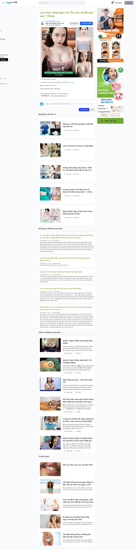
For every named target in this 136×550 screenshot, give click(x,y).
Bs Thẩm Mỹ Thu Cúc (53, 21)
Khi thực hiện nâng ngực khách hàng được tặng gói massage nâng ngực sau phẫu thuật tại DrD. (78, 400)
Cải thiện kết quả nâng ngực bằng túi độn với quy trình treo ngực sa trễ (78, 483)
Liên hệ (10, 82)
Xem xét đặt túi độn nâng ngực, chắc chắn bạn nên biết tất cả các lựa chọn (78, 501)
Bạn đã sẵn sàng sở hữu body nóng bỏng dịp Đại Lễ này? (77, 212)
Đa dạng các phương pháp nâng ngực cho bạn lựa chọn (76, 518)
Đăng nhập (118, 3)
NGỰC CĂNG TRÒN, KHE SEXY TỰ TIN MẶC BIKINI (77, 361)
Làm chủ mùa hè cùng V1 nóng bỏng (78, 146)
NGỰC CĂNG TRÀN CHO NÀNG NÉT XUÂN (78, 342)
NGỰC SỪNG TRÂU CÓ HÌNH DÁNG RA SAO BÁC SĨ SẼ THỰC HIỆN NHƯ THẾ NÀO (78, 439)
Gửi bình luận (84, 109)
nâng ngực (71, 82)
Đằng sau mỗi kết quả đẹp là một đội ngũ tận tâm (78, 125)
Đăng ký (128, 3)
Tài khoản (15, 82)
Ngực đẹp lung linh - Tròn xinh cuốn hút (77, 381)
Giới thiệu (4, 82)
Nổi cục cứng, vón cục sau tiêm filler (78, 465)
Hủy (92, 109)
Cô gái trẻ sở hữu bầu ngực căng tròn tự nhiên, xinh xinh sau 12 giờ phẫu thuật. (78, 420)
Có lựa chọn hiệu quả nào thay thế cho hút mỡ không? (60, 288)
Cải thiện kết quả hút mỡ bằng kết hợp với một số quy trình (76, 535)
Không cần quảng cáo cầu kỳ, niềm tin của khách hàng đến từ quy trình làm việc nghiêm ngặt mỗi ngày (77, 169)
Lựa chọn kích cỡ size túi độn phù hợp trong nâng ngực (61, 272)
